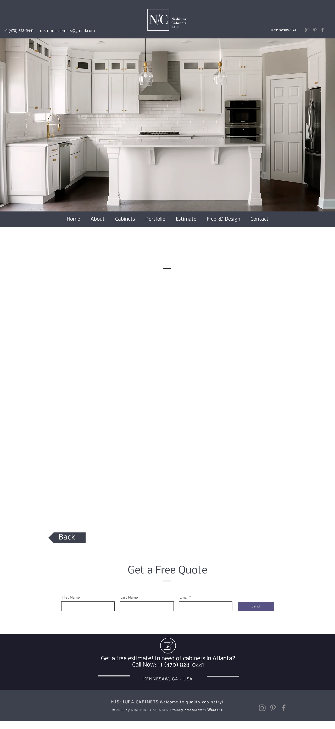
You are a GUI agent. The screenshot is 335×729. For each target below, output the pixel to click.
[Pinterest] (315, 30)
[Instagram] (307, 30)
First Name (71, 597)
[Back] (67, 537)
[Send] (256, 606)
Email (184, 597)
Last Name (129, 597)
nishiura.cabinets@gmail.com (67, 30)
